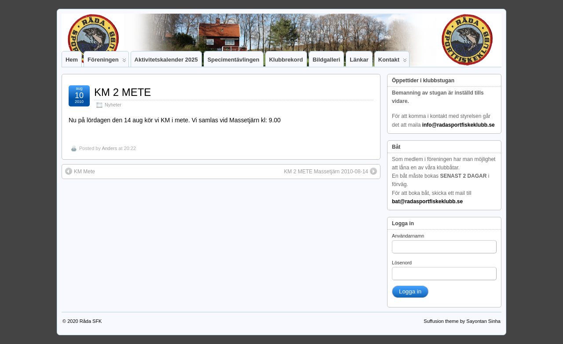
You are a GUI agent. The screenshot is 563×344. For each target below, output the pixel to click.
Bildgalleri (326, 59)
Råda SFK (91, 321)
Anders (109, 148)
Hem (72, 59)
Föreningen (107, 61)
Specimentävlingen (234, 59)
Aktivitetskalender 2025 (166, 59)
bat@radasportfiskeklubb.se (427, 201)
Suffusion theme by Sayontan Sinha (462, 321)
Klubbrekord (286, 59)
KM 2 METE (122, 92)
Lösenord (402, 262)
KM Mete (80, 171)
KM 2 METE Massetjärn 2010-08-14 (330, 171)
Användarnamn (408, 235)
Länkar (359, 59)
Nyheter (113, 104)
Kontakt (392, 61)
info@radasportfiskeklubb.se (458, 125)
